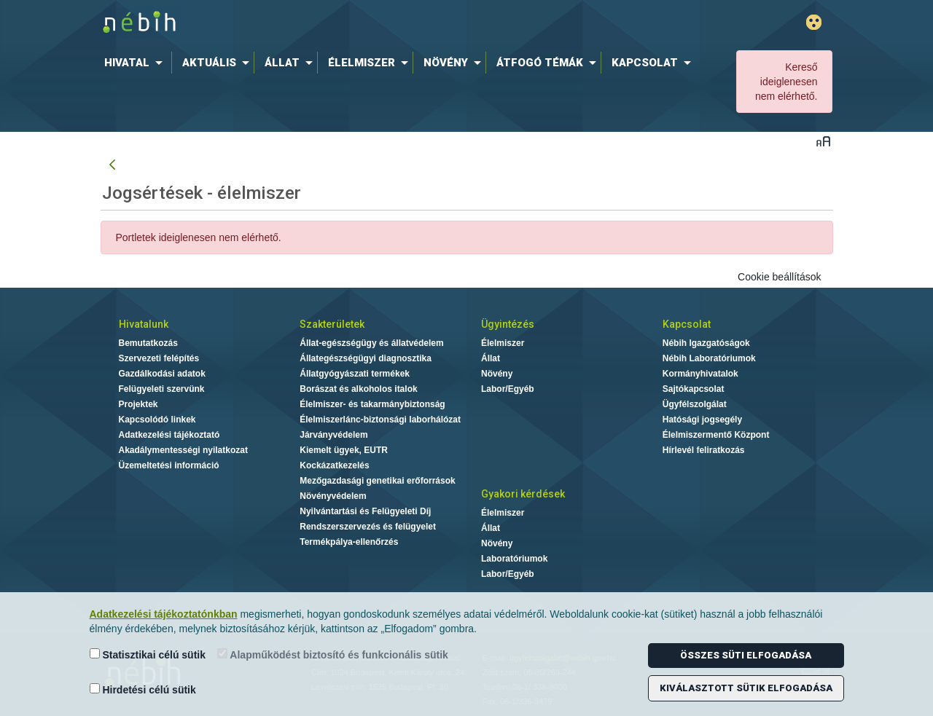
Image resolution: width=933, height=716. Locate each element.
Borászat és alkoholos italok (358, 389)
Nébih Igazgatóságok (706, 343)
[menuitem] (136, 63)
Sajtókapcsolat (694, 389)
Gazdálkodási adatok (162, 374)
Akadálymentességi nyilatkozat (183, 450)
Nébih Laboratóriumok (709, 358)
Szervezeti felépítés (159, 358)
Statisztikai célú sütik (148, 654)
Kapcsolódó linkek (157, 419)
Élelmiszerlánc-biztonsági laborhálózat (380, 419)
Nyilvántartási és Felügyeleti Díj (365, 511)
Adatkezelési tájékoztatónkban (164, 614)
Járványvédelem (333, 435)
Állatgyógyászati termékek (355, 374)
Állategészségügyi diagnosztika (366, 358)
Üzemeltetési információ (169, 465)
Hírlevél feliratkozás (704, 450)
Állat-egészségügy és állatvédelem (371, 343)
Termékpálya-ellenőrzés (349, 542)
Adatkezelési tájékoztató (169, 435)
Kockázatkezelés (334, 465)
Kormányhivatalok (700, 374)
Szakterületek (332, 324)
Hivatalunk (143, 324)
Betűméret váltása (823, 141)
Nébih (311, 23)
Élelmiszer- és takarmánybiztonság (372, 404)
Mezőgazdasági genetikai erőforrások (377, 481)
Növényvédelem (333, 496)
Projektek (138, 404)
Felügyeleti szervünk (162, 389)
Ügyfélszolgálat (695, 404)
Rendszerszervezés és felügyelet (368, 527)
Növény (496, 374)
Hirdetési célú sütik (143, 689)
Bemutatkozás (148, 343)
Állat (490, 358)
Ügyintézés (507, 324)
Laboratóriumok (514, 559)
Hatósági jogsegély (702, 419)
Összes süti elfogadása (745, 655)
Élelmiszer (502, 343)
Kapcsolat (687, 324)
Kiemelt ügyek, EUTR (344, 450)
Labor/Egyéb (507, 389)
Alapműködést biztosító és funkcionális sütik (332, 654)
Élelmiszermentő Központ (716, 435)
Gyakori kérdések (523, 494)
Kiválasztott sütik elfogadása (746, 687)
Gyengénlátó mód (813, 22)
